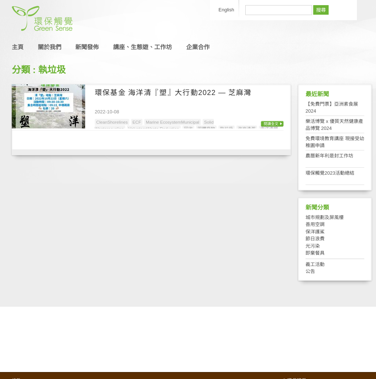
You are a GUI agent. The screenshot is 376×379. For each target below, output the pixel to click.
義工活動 (315, 264)
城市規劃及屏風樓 (325, 217)
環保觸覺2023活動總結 (330, 173)
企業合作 (198, 47)
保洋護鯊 (315, 231)
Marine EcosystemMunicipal (172, 122)
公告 (310, 271)
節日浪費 (315, 238)
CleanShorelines (112, 122)
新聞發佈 (87, 47)
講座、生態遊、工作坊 (142, 47)
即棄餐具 (315, 253)
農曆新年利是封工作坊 (329, 155)
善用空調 (315, 224)
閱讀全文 (271, 124)
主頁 (18, 47)
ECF (137, 122)
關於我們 (49, 47)
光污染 (313, 246)
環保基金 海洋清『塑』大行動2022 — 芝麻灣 (173, 92)
